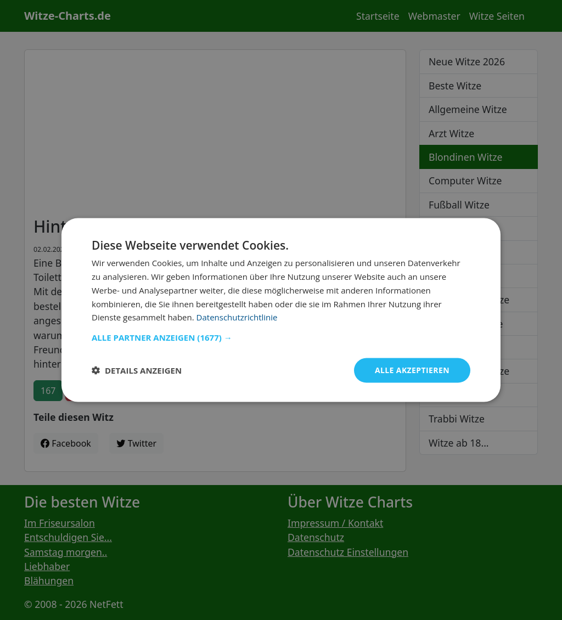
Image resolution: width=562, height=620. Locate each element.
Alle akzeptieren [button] (412, 370)
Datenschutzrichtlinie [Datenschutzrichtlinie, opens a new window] (237, 317)
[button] (281, 337)
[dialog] (281, 310)
